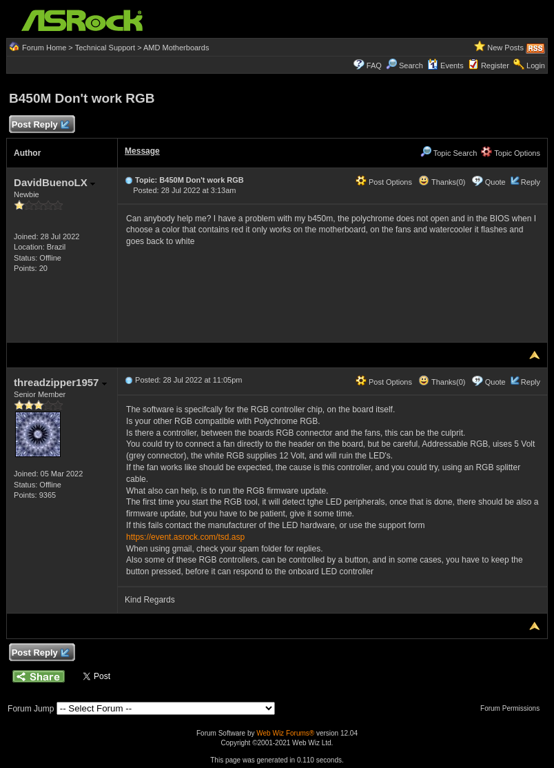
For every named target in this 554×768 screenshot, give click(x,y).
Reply (530, 182)
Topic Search (448, 153)
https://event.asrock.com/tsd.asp (185, 537)
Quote (495, 182)
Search (411, 65)
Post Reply (40, 125)
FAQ (374, 65)
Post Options (384, 182)
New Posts (505, 47)
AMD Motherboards (176, 47)
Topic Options (510, 153)
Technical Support (105, 47)
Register (495, 65)
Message (142, 151)
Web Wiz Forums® (285, 733)
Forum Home (44, 47)
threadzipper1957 (60, 382)
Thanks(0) (441, 182)
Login (535, 65)
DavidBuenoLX (54, 182)
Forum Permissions (513, 708)
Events (445, 65)
